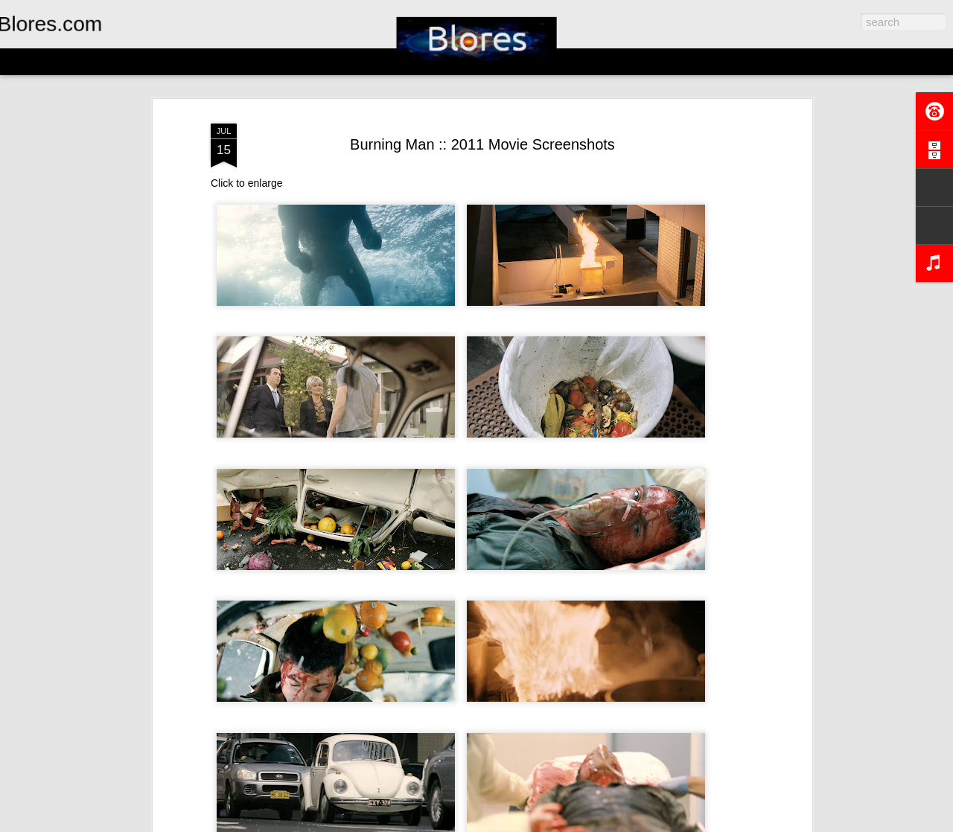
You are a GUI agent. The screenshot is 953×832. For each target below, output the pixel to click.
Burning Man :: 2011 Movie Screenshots (482, 144)
